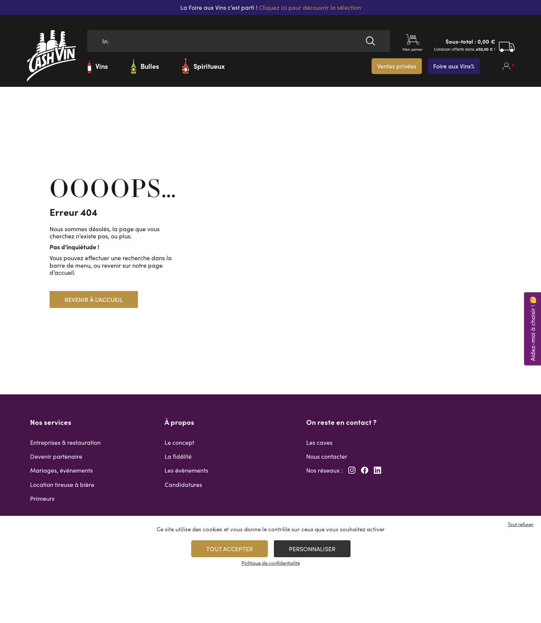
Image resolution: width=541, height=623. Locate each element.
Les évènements (186, 470)
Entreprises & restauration (65, 442)
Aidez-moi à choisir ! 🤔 (532, 328)
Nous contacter (326, 456)
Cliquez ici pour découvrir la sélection (310, 7)
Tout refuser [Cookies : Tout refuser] (520, 524)
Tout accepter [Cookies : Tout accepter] (229, 549)
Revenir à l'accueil (94, 299)
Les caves (319, 442)
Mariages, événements (61, 470)
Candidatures (183, 484)
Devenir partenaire (56, 456)
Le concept (179, 442)
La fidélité (178, 456)
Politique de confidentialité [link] (271, 562)
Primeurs (42, 498)
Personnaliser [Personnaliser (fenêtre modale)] (312, 549)
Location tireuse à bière (62, 484)
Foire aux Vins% (454, 66)
